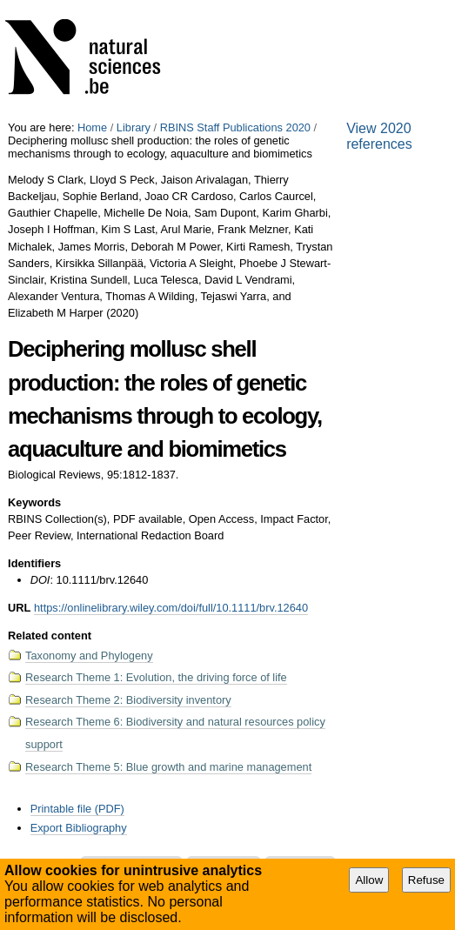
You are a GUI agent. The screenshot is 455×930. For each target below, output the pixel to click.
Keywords (34, 502)
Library (134, 127)
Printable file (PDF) (77, 808)
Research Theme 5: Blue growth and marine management (168, 766)
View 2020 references (379, 136)
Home (92, 127)
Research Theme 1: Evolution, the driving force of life (156, 677)
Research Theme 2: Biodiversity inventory (128, 699)
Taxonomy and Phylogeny (89, 655)
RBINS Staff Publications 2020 (235, 127)
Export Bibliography (78, 827)
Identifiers (34, 563)
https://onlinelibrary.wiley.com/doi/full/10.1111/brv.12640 (171, 607)
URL (19, 607)
